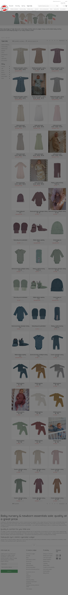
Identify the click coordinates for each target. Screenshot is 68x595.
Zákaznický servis (56, 1)
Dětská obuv (30, 9)
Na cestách (63, 9)
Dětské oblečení (14, 9)
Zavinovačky (23, 9)
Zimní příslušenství (44, 9)
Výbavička (56, 9)
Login (66, 1)
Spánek (36, 9)
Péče (51, 9)
